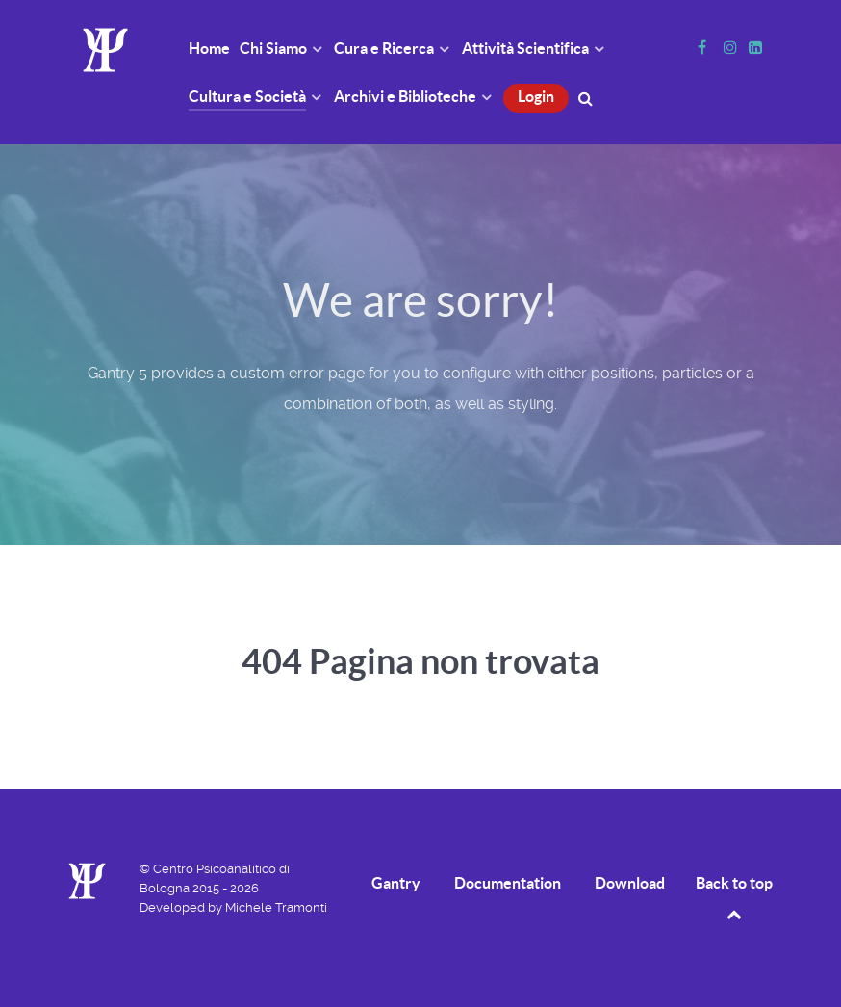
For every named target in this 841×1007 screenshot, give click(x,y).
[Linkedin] (755, 48)
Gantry (395, 882)
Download (630, 882)
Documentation (507, 882)
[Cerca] (588, 97)
